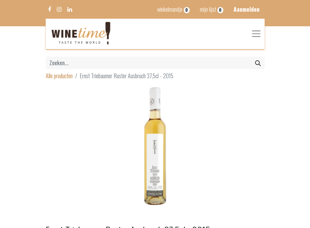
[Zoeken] (258, 63)
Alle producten (59, 76)
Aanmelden (247, 9)
